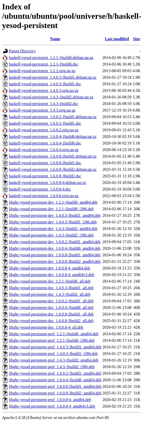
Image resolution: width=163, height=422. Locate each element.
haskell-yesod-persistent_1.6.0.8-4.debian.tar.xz (47, 182)
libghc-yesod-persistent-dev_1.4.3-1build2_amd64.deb (53, 228)
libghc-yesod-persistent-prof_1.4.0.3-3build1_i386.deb (53, 353)
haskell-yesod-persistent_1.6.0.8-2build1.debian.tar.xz (53, 156)
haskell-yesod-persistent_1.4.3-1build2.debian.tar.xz (51, 97)
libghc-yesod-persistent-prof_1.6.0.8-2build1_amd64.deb (55, 386)
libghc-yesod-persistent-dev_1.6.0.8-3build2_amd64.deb (55, 261)
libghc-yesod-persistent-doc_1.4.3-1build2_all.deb (49, 294)
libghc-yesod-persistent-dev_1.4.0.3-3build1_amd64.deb (55, 215)
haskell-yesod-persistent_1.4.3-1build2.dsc (43, 103)
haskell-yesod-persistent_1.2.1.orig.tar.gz (42, 71)
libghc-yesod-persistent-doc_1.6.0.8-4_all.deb (46, 327)
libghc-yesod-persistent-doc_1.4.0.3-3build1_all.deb (51, 288)
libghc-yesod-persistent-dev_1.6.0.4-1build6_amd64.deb (55, 248)
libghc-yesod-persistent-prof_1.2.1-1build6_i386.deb (52, 340)
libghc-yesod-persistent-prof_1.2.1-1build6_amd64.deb (53, 334)
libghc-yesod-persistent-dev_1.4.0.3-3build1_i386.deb (53, 222)
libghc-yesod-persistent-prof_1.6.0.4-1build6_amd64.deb (55, 380)
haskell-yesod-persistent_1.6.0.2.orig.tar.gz (44, 130)
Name (55, 39)
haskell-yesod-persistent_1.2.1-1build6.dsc (43, 64)
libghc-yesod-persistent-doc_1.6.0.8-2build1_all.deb (51, 314)
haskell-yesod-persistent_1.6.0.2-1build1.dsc (45, 123)
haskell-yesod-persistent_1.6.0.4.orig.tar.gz (44, 149)
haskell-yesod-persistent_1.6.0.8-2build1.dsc (45, 163)
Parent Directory (22, 51)
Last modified (117, 39)
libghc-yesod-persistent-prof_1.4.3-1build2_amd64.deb (53, 360)
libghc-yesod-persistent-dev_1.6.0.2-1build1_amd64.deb (55, 242)
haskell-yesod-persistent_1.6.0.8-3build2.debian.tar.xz (53, 169)
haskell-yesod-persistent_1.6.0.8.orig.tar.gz (44, 196)
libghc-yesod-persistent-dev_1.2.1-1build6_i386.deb (51, 209)
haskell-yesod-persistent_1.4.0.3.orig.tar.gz (44, 90)
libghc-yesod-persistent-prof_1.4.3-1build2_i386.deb (52, 367)
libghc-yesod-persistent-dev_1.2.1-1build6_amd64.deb (53, 202)
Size (136, 39)
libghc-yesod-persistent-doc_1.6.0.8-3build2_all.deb (51, 321)
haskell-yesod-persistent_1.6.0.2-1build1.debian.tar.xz (53, 117)
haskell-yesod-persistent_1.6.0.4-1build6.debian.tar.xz (53, 136)
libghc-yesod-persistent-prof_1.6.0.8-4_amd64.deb (50, 399)
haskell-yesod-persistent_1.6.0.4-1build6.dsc (45, 143)
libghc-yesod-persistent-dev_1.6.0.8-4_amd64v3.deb (51, 274)
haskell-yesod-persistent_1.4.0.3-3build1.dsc (45, 84)
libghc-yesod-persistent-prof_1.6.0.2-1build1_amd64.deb (55, 373)
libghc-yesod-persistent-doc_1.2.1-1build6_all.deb (49, 281)
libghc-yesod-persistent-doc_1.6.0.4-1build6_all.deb (51, 307)
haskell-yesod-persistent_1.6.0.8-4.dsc (40, 189)
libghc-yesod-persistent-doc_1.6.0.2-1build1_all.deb (51, 301)
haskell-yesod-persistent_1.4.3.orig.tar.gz (42, 110)
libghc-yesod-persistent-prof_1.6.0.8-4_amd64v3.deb (52, 406)
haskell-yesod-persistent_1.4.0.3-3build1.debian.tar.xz (53, 77)
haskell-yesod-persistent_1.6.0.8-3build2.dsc (45, 176)
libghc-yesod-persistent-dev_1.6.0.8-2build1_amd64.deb (55, 255)
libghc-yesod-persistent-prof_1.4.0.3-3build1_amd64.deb (55, 347)
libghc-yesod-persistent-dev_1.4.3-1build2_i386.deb (51, 235)
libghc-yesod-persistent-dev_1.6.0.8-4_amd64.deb (49, 268)
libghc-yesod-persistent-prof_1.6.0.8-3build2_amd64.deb (55, 393)
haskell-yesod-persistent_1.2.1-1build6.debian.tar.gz (51, 57)
